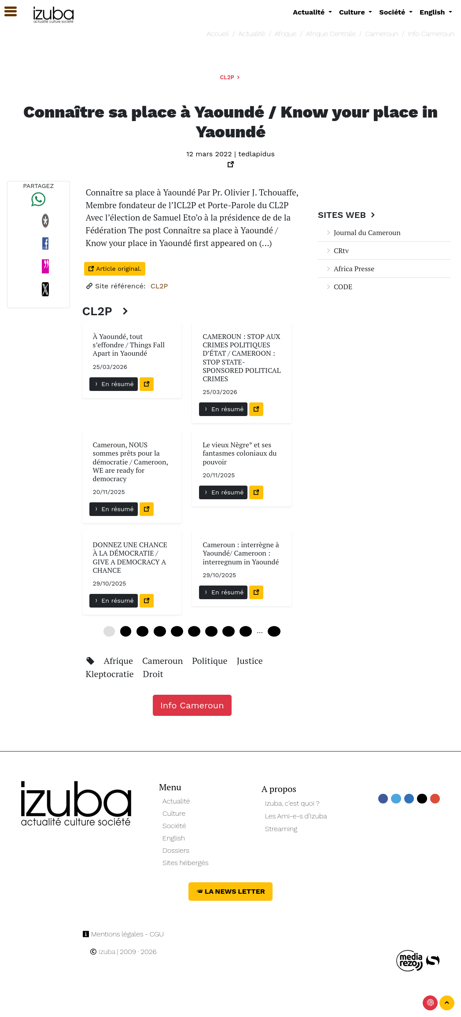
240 (274, 631)
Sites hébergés (185, 863)
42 (228, 631)
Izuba (102, 951)
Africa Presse (349, 268)
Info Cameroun (431, 33)
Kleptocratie (111, 674)
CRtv (337, 250)
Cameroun (381, 33)
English (173, 838)
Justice (249, 661)
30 (194, 631)
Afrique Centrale (331, 33)
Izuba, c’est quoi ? (292, 803)
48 (245, 631)
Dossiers (175, 850)
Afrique (286, 33)
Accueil (218, 33)
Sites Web (347, 215)
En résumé (113, 383)
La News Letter (230, 891)
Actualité (252, 33)
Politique (210, 661)
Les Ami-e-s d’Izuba (296, 816)
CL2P (230, 77)
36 (211, 631)
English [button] (433, 12)
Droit (153, 674)
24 (176, 631)
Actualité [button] (310, 12)
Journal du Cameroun (363, 232)
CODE (338, 286)
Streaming (281, 829)
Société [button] (393, 12)
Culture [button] (353, 12)
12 (142, 631)
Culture (173, 813)
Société (174, 826)
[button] (6, 11)
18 (159, 631)
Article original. (114, 268)
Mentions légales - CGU (123, 934)
